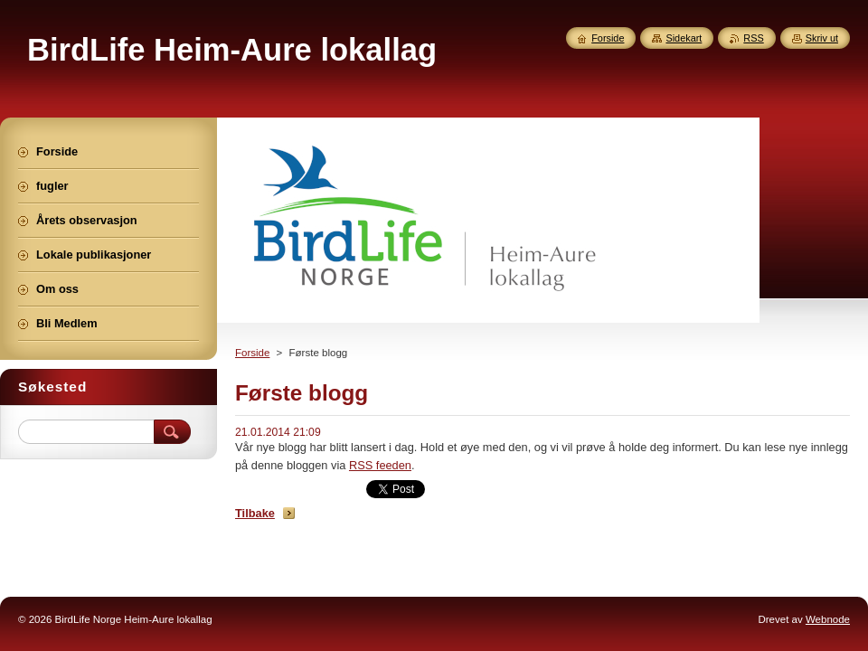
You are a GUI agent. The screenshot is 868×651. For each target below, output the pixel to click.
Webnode (828, 619)
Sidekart (683, 38)
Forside (252, 352)
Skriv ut (822, 38)
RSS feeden (380, 465)
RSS (753, 38)
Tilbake (255, 513)
